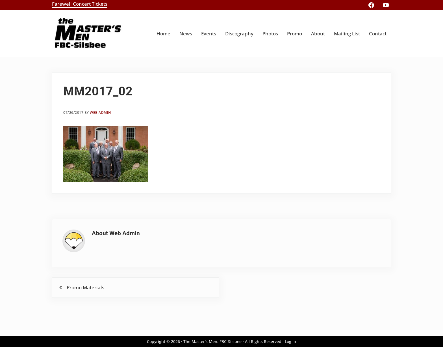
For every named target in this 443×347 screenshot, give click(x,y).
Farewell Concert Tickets (79, 3)
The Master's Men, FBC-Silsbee (212, 341)
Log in (290, 341)
